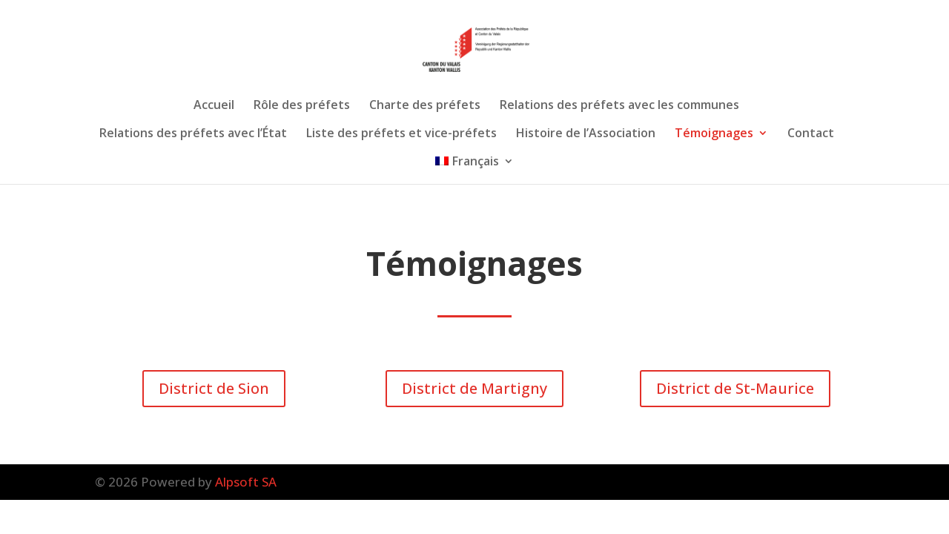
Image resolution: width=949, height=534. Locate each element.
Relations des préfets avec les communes (619, 106)
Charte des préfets (424, 106)
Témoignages (714, 134)
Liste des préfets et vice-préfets (401, 134)
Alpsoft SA (246, 481)
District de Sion (214, 388)
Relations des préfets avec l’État (193, 134)
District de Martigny (474, 388)
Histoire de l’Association (585, 134)
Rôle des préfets (302, 106)
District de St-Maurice (735, 388)
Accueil (214, 106)
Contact (810, 134)
